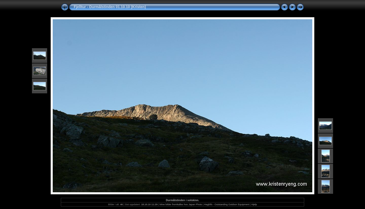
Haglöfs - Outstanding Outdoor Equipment (226, 204)
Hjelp (254, 204)
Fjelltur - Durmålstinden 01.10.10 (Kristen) (110, 7)
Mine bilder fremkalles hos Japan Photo (180, 204)
